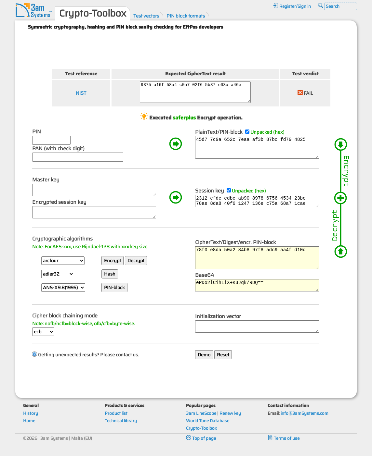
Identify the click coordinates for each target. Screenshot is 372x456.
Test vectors (146, 15)
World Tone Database (207, 431)
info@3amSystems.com (304, 424)
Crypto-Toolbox (201, 439)
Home (29, 431)
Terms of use (283, 449)
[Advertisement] (194, 48)
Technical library (121, 431)
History (30, 424)
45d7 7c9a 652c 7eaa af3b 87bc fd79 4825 (262, 153)
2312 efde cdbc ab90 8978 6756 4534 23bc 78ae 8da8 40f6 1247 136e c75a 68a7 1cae (262, 210)
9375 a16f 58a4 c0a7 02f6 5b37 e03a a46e (199, 94)
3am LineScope (201, 424)
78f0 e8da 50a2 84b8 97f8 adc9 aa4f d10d (262, 267)
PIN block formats (185, 15)
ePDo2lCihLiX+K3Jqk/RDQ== (262, 298)
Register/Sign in (292, 6)
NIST (80, 95)
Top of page (201, 449)
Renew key (230, 424)
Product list (116, 424)
